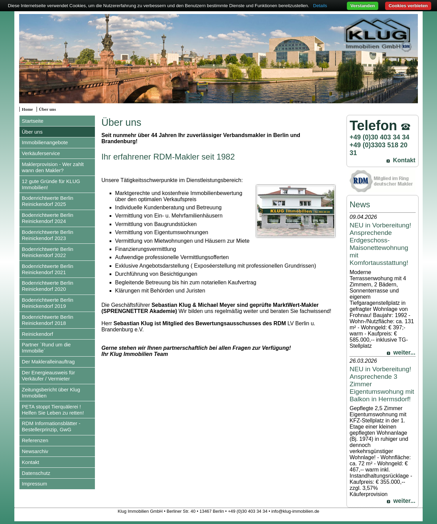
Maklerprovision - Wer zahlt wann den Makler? (53, 167)
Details (320, 5)
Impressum (34, 483)
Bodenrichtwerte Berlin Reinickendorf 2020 (47, 286)
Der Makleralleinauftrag (48, 361)
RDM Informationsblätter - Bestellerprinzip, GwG (51, 426)
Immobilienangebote (45, 142)
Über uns (47, 109)
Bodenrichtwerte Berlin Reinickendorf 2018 (47, 320)
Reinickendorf (37, 334)
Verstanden (362, 5)
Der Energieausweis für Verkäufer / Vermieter (48, 375)
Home (27, 109)
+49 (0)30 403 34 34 (379, 137)
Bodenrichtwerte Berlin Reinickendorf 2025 (47, 201)
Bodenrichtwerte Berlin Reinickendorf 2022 (47, 252)
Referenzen (35, 440)
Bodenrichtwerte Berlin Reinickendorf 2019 (47, 303)
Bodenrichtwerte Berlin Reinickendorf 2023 (47, 235)
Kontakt (30, 462)
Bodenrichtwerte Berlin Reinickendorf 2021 (47, 269)
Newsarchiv (35, 451)
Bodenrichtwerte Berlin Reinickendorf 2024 (47, 218)
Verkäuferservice (41, 153)
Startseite (32, 121)
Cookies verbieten (408, 5)
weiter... (404, 352)
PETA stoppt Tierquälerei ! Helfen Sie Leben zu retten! (53, 410)
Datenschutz (36, 473)
